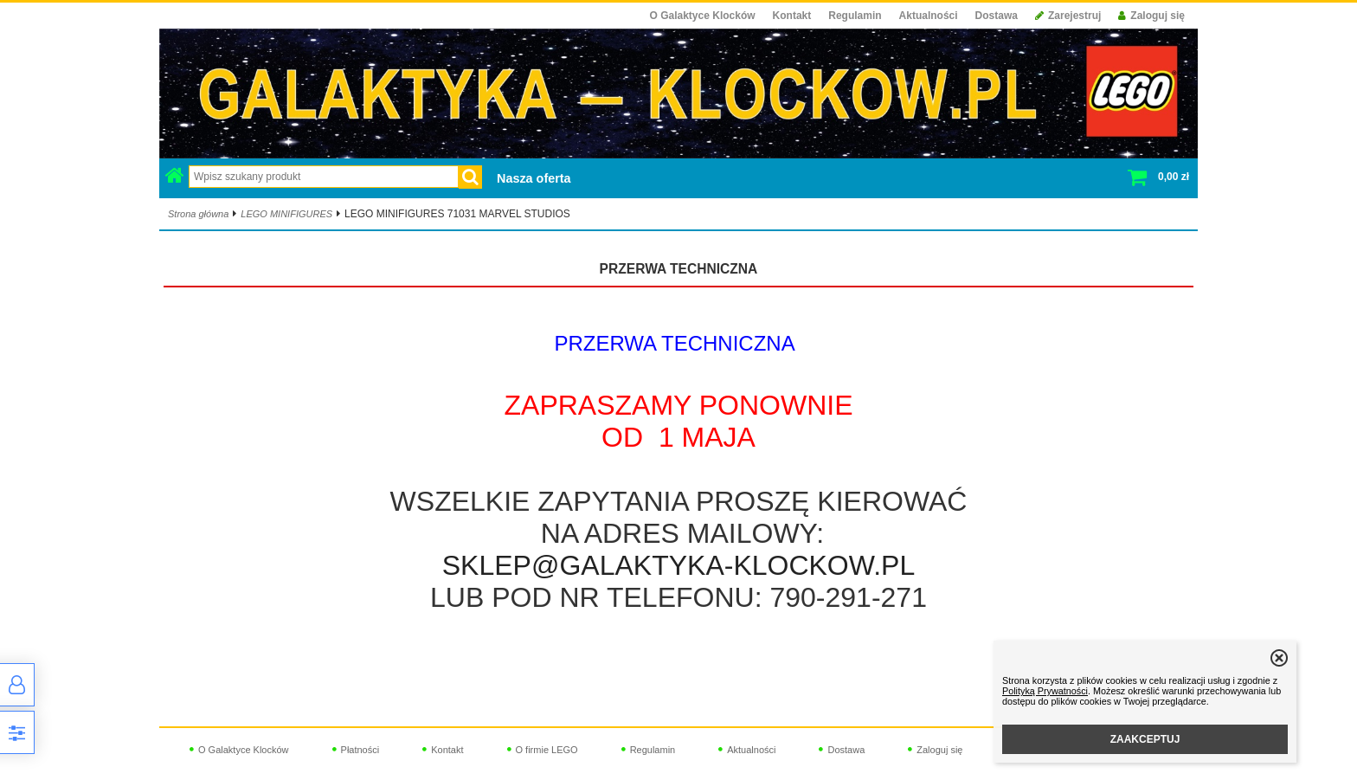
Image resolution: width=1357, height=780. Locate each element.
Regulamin (854, 16)
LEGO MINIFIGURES (286, 214)
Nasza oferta (534, 178)
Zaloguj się (1151, 16)
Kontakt (792, 16)
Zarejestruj (1068, 16)
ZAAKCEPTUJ (1145, 739)
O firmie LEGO (547, 750)
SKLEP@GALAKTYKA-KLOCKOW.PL (678, 565)
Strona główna (198, 214)
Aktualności (928, 16)
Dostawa (996, 16)
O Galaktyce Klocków (703, 16)
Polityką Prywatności (1045, 691)
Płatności (360, 750)
